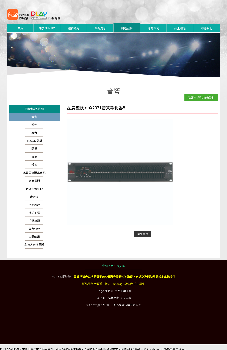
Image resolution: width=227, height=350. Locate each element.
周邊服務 (126, 24)
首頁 (20, 24)
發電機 (34, 192)
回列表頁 (142, 229)
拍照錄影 (34, 216)
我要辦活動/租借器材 (201, 93)
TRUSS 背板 (34, 136)
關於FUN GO (47, 24)
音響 (34, 112)
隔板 (34, 144)
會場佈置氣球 (34, 184)
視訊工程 (34, 208)
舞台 (34, 128)
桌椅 (34, 152)
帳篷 (34, 160)
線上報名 (180, 24)
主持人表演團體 (34, 240)
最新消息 (100, 24)
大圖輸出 (34, 232)
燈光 (34, 120)
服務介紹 (73, 24)
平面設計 (34, 200)
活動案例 (153, 24)
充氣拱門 (34, 176)
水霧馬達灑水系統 (34, 168)
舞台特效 (34, 224)
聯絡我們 (206, 24)
